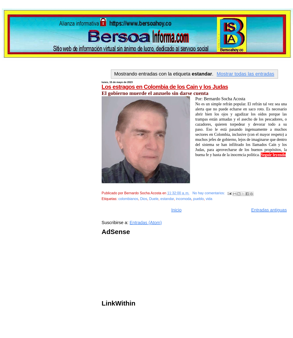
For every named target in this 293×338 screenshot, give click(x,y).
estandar (167, 199)
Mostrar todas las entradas (245, 74)
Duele (153, 199)
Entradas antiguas (269, 210)
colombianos (128, 199)
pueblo (198, 199)
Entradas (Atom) (146, 222)
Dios (143, 199)
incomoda (183, 199)
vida (209, 199)
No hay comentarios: (209, 193)
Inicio (176, 210)
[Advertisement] (172, 269)
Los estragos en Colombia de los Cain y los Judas (165, 86)
